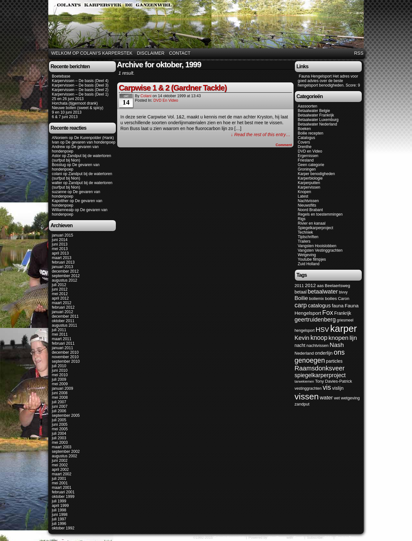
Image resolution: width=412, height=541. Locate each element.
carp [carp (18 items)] (301, 305)
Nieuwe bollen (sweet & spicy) (77, 108)
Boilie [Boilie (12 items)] (301, 298)
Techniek (305, 232)
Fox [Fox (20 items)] (327, 312)
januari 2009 (62, 388)
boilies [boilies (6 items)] (331, 298)
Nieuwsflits (307, 205)
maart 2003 (61, 447)
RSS (358, 53)
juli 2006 (59, 411)
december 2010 (65, 352)
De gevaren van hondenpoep (91, 142)
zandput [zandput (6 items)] (302, 404)
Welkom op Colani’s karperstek (92, 53)
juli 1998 (59, 510)
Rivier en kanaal (311, 223)
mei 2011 (60, 334)
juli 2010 (59, 366)
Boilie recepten (310, 133)
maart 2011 (61, 339)
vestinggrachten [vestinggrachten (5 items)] (308, 388)
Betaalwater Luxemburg (318, 119)
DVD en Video (165, 100)
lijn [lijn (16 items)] (353, 337)
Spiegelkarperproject (315, 228)
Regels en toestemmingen (320, 214)
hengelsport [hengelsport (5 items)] (304, 330)
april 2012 (60, 298)
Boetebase (61, 76)
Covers (304, 142)
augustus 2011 (64, 325)
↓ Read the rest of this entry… (260, 134)
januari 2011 (62, 348)
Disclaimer (151, 53)
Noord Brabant (310, 210)
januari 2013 (62, 267)
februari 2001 (63, 492)
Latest (303, 196)
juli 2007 (59, 402)
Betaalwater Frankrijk (316, 115)
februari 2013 (63, 262)
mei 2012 (60, 294)
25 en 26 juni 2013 (68, 99)
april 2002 (60, 469)
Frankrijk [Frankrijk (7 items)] (342, 313)
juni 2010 (60, 370)
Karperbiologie (310, 178)
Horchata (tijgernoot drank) (75, 103)
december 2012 (65, 271)
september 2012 (66, 276)
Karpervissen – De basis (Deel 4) (80, 81)
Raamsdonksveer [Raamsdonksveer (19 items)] (320, 368)
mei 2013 (60, 249)
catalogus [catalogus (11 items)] (319, 306)
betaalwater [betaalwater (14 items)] (323, 291)
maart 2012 (61, 303)
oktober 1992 (63, 528)
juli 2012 (59, 285)
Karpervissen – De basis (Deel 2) (80, 90)
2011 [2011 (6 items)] (299, 285)
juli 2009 (59, 379)
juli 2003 (59, 438)
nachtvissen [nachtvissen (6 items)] (317, 345)
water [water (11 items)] (326, 398)
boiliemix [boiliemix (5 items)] (316, 298)
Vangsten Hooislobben (317, 246)
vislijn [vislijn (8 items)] (338, 388)
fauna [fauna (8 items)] (337, 305)
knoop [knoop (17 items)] (318, 337)
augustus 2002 (64, 456)
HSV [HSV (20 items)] (322, 329)
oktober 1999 (63, 496)
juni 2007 (60, 406)
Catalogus (306, 137)
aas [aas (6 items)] (320, 285)
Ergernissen (308, 156)
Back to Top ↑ (346, 537)
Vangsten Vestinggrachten (320, 250)
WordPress (277, 537)
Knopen (304, 192)
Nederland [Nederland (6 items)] (304, 353)
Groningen (307, 169)
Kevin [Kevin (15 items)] (302, 337)
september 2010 (66, 361)
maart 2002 (61, 474)
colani (57, 174)
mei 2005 (60, 429)
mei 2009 (60, 384)
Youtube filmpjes (312, 259)
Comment (284, 145)
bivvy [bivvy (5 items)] (343, 292)
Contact (180, 53)
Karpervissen (309, 187)
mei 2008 (60, 397)
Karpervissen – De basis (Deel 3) (80, 85)
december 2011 (65, 316)
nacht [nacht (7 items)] (300, 345)
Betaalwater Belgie (314, 110)
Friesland (306, 160)
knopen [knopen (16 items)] (339, 337)
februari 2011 (63, 343)
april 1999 (60, 505)
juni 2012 (60, 289)
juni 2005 (60, 424)
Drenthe (305, 147)
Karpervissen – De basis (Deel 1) (80, 94)
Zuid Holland (308, 264)
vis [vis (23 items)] (327, 387)
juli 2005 (59, 420)
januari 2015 (62, 235)
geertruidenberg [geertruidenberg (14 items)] (315, 319)
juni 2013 (60, 244)
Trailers (304, 241)
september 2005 (66, 415)
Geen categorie (311, 165)
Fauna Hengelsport (315, 76)
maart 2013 (61, 258)
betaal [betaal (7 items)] (301, 292)
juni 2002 (60, 460)
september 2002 (66, 451)
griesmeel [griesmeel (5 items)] (345, 320)
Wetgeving (307, 255)
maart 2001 (61, 487)
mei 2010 (60, 375)
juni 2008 (60, 393)
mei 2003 (60, 442)
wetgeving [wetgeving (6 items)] (350, 398)
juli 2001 (59, 478)
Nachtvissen (308, 201)
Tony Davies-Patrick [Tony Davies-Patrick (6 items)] (333, 381)
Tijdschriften (308, 237)
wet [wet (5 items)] (337, 398)
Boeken (304, 128)
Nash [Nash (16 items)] (337, 344)
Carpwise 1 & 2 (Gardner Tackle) (173, 87)
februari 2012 (63, 307)
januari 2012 (62, 312)
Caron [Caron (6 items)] (343, 298)
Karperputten (309, 183)
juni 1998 (60, 514)
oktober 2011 (63, 321)
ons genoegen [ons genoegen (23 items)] (320, 356)
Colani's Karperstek (207, 25)
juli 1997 (59, 519)
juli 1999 (59, 501)
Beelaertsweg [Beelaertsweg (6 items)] (337, 285)
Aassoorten (307, 106)
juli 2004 (59, 433)
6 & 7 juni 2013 (65, 117)
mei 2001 (60, 483)
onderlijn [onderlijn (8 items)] (323, 353)
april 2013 (60, 253)
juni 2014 (60, 240)
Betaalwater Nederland (317, 124)
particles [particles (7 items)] (334, 361)
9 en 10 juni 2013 (66, 112)
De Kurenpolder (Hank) (94, 137)
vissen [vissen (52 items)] (307, 396)
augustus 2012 (64, 280)
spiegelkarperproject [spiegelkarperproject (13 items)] (320, 375)
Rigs (301, 219)
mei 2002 (60, 465)
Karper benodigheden (316, 174)
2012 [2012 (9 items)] (310, 285)
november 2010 (65, 357)
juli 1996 (59, 523)
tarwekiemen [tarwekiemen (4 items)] (304, 381)
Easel (298, 537)
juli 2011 (59, 330)
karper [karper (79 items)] (343, 328)
